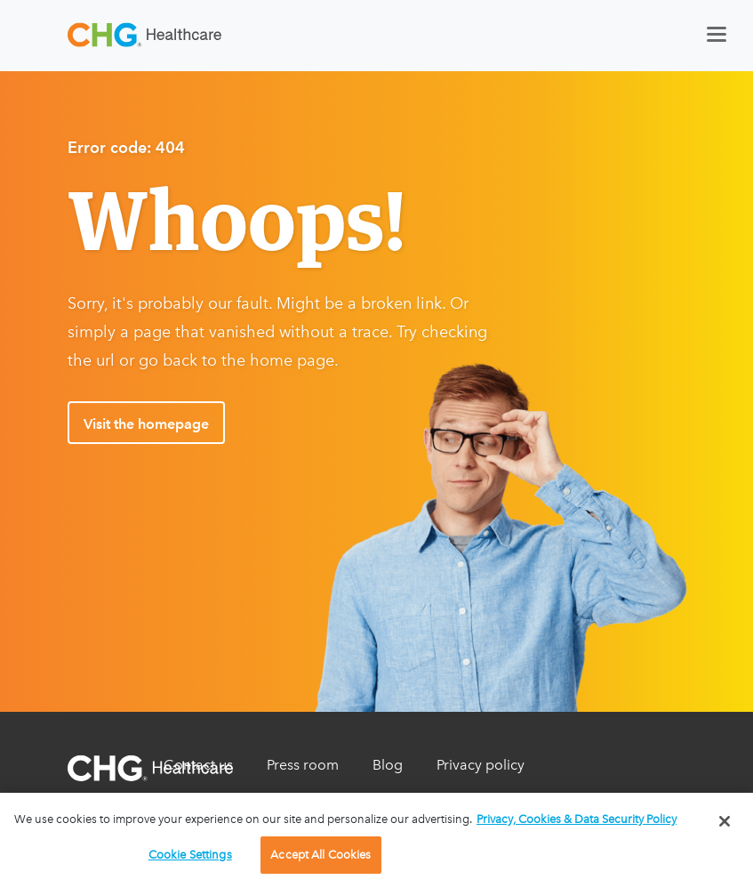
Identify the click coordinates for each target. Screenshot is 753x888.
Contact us (198, 764)
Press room (303, 764)
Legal (391, 800)
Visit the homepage (146, 424)
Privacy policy (481, 764)
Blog (387, 764)
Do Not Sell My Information (252, 800)
